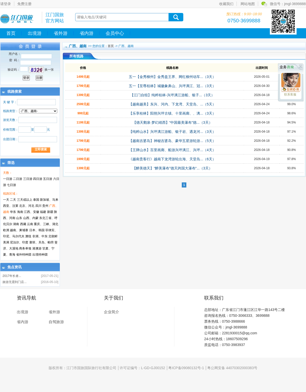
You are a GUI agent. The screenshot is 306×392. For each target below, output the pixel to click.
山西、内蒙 (30, 218)
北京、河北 (26, 206)
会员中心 (115, 33)
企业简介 (111, 312)
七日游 (11, 185)
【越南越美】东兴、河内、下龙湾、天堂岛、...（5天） (172, 104)
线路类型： (10, 111)
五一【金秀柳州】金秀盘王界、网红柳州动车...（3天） (172, 77)
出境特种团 (40, 254)
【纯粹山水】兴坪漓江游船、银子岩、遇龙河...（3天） (172, 132)
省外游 (60, 33)
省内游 (86, 33)
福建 (43, 212)
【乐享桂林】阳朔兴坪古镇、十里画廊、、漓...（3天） (172, 113)
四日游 (37, 179)
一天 (6, 199)
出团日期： (10, 139)
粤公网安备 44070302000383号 (232, 368)
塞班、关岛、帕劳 (41, 242)
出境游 (34, 33)
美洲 (6, 242)
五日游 (47, 179)
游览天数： (10, 120)
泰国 (36, 199)
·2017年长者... (11, 276)
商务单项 (25, 248)
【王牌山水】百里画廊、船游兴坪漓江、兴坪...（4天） (172, 150)
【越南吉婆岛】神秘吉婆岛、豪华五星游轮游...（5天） (172, 141)
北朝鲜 (53, 236)
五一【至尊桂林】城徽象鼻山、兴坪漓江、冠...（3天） (172, 86)
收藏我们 (226, 4)
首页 (11, 33)
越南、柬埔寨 (19, 230)
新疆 (50, 212)
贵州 (45, 206)
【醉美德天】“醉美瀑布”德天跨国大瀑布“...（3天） (172, 168)
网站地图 (248, 4)
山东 (19, 218)
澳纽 (28, 236)
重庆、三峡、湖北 (46, 224)
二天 (13, 199)
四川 (38, 206)
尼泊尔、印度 (19, 242)
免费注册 (24, 4)
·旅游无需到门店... (14, 282)
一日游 (7, 179)
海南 (20, 212)
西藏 (23, 224)
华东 (13, 212)
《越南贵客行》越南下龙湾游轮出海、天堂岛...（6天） (172, 159)
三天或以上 (24, 199)
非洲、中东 (40, 236)
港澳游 (36, 248)
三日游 (27, 179)
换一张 (49, 69)
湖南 (16, 224)
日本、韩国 (37, 230)
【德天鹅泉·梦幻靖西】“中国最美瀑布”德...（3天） (172, 122)
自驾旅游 (56, 322)
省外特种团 (23, 254)
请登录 (5, 4)
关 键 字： (10, 102)
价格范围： (10, 129)
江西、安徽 (31, 212)
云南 (30, 224)
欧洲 (6, 230)
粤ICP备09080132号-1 (186, 368)
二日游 (17, 179)
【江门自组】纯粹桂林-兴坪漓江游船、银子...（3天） (172, 95)
